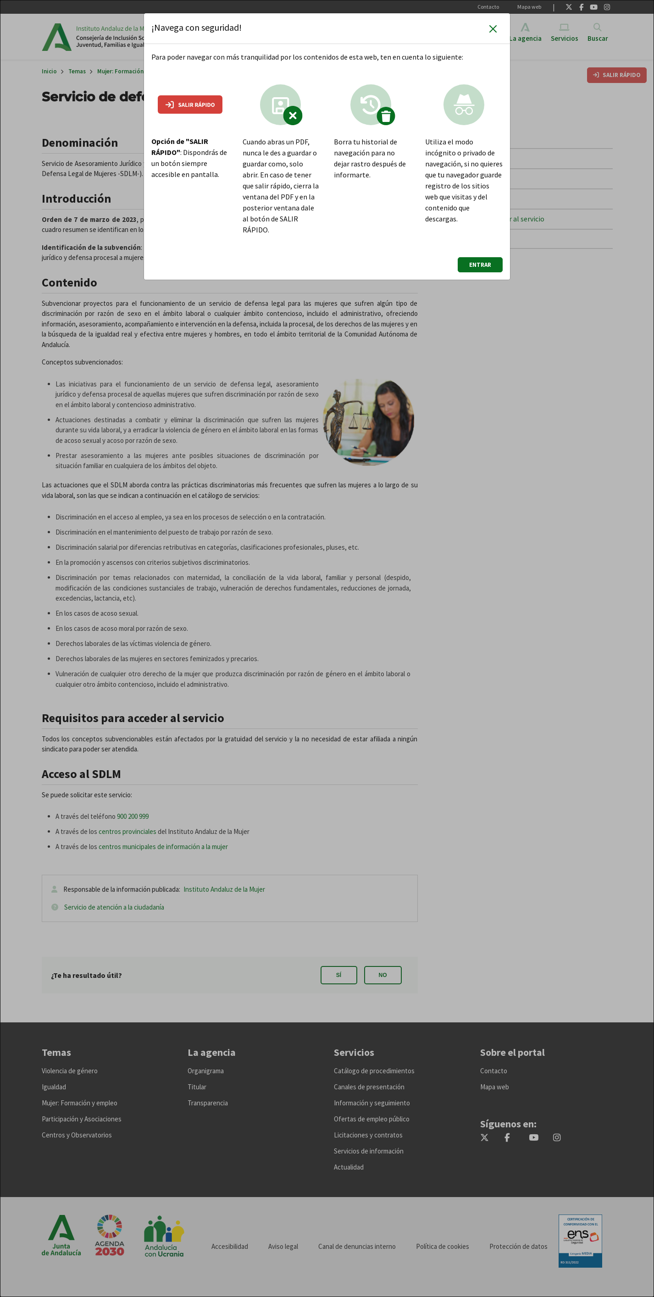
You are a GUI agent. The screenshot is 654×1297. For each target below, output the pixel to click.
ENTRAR (480, 265)
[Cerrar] (493, 28)
